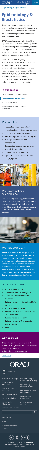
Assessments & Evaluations (25, 397)
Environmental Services (10, 408)
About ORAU (6, 417)
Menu (35, 2)
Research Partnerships (10, 378)
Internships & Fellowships (7, 403)
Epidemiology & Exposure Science (14, 94)
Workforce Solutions (9, 398)
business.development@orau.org (14, 351)
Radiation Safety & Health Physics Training (28, 379)
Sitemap (5, 429)
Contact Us (11, 371)
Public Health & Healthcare (7, 383)
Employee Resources (9, 425)
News (4, 421)
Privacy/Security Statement (14, 445)
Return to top (6, 355)
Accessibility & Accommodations (24, 446)
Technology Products (9, 394)
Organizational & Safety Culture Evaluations (13, 107)
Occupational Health (9, 102)
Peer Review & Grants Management (28, 391)
